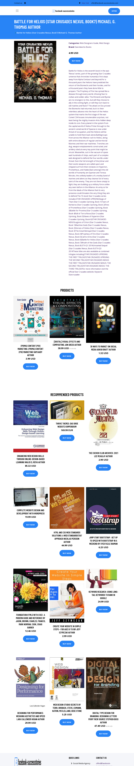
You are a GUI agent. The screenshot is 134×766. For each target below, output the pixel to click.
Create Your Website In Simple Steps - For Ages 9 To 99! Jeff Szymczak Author (67, 629)
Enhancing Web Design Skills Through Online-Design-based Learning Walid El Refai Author (30, 459)
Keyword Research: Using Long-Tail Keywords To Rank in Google (103, 594)
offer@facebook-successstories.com (104, 3)
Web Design (104, 43)
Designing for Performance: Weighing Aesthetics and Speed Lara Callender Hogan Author (30, 716)
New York (85, 3)
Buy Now (76, 61)
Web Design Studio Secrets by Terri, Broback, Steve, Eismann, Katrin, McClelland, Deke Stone (67, 707)
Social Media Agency (81, 763)
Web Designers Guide (89, 43)
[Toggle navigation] (17, 11)
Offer (114, 11)
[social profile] (25, 3)
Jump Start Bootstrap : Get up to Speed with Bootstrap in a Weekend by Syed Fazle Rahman (103, 540)
